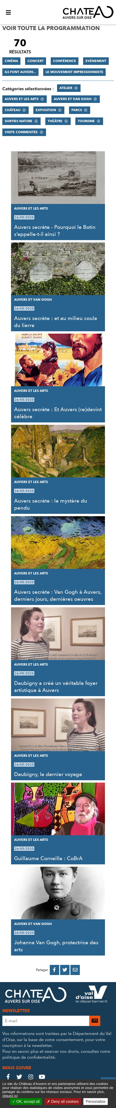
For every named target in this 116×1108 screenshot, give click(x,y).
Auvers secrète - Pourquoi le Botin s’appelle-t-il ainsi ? (55, 231)
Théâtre (55, 121)
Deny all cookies (62, 1102)
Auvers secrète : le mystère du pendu (50, 504)
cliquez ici (10, 1096)
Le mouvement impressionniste (74, 72)
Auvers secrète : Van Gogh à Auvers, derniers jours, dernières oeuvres (57, 596)
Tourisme (86, 121)
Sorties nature (18, 121)
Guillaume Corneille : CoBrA (48, 858)
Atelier (65, 88)
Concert (35, 61)
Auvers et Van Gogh (73, 99)
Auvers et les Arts (22, 99)
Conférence (64, 61)
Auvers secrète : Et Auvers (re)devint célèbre (58, 413)
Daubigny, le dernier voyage (48, 774)
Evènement (95, 61)
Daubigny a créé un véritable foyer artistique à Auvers (55, 687)
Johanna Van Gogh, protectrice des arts (56, 946)
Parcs (76, 110)
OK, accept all (26, 1102)
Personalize (95, 1102)
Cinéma (11, 61)
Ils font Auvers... (20, 72)
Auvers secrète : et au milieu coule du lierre (55, 322)
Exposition (46, 110)
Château (12, 110)
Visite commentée (21, 132)
